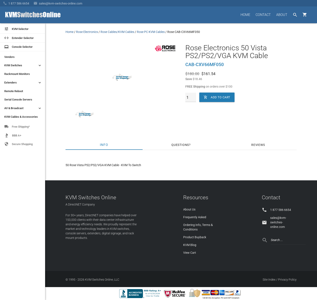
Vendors (9, 57)
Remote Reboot (13, 91)
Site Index (269, 279)
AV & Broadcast (23, 108)
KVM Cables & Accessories (21, 116)
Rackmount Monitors (17, 74)
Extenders (23, 82)
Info (104, 145)
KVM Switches (23, 65)
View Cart (189, 252)
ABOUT (281, 15)
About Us (189, 209)
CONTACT (263, 15)
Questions (180, 145)
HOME (245, 15)
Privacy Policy (287, 279)
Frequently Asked (194, 217)
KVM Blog (189, 245)
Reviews (258, 145)
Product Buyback (194, 237)
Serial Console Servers (18, 99)
